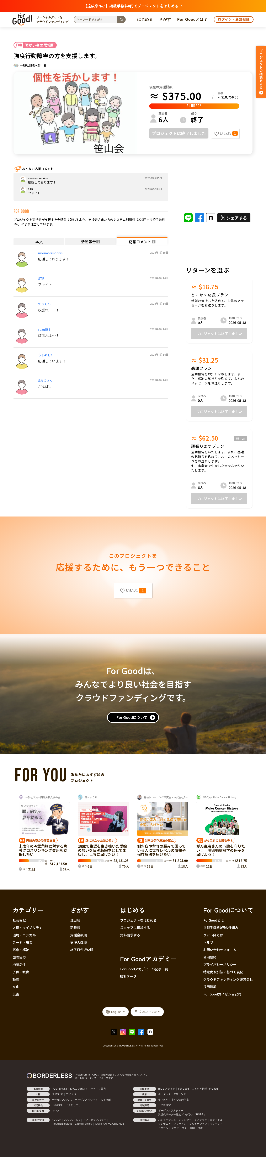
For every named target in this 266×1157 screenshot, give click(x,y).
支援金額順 (78, 934)
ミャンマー (185, 1119)
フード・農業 (22, 942)
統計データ (128, 976)
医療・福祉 (20, 949)
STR (41, 278)
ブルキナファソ (198, 1123)
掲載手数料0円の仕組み (220, 927)
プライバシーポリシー (219, 964)
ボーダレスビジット (86, 1099)
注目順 (75, 920)
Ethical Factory (83, 1123)
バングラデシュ (167, 1119)
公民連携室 (164, 1105)
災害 (15, 994)
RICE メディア (166, 1088)
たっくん (44, 304)
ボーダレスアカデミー (170, 1110)
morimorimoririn (50, 253)
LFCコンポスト (79, 1088)
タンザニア (164, 1123)
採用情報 (210, 986)
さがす (165, 19)
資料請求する (130, 934)
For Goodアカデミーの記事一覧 (144, 968)
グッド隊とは (213, 934)
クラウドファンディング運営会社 (228, 979)
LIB (78, 1119)
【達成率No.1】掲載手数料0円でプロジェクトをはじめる (133, 6)
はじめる (145, 19)
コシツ (55, 1110)
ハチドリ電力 (98, 1088)
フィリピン (180, 1123)
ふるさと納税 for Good (205, 1088)
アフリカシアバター (94, 1119)
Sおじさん (45, 380)
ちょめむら (46, 355)
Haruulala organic (62, 1123)
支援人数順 (78, 942)
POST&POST (59, 1088)
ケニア (175, 1128)
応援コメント (142, 241)
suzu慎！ (44, 329)
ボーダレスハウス (62, 1099)
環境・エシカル (24, 934)
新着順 (75, 927)
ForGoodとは (213, 920)
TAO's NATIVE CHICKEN (109, 1123)
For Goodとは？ (192, 19)
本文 (39, 241)
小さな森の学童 (180, 1099)
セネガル (163, 1128)
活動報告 (90, 241)
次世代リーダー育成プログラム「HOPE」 (182, 1114)
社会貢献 (19, 920)
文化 (15, 986)
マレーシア (216, 1123)
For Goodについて (132, 717)
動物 (15, 979)
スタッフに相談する (135, 927)
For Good (183, 1088)
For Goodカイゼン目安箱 (222, 994)
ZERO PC (57, 1094)
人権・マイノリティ (27, 927)
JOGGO (68, 1119)
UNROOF (57, 1105)
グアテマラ (200, 1119)
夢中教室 (163, 1099)
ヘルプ (208, 942)
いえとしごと (73, 1105)
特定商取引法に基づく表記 (223, 971)
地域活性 (19, 964)
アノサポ (71, 1094)
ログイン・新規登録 (234, 19)
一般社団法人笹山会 (33, 65)
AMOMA (56, 1119)
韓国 (192, 1128)
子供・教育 (20, 971)
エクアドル (216, 1119)
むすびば (106, 1099)
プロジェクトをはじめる (138, 920)
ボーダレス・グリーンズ (172, 1094)
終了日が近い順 (82, 949)
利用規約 (210, 957)
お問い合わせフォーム (219, 949)
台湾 (200, 1128)
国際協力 (19, 957)
